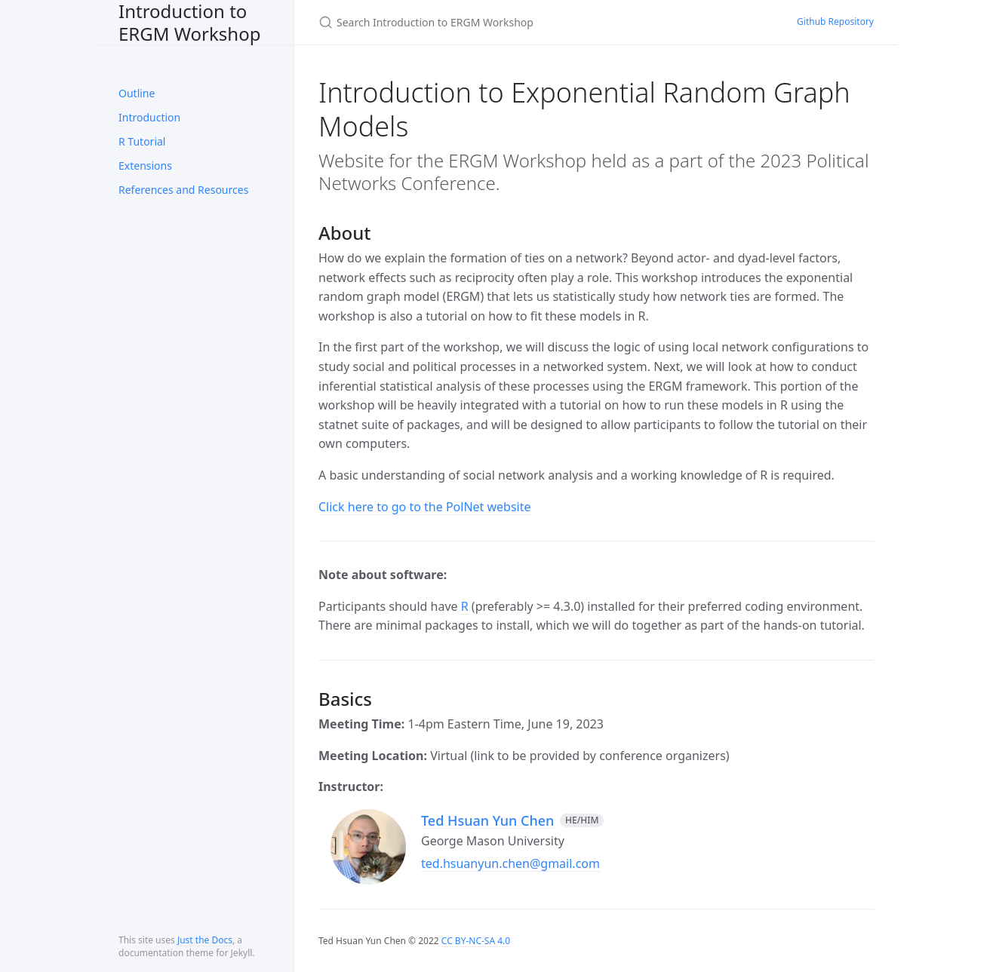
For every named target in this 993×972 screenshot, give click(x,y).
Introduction (149, 117)
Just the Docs (204, 940)
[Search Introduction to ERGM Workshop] (496, 22)
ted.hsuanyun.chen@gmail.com (510, 863)
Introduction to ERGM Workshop (189, 22)
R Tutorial (141, 141)
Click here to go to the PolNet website (424, 506)
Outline (136, 93)
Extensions (145, 165)
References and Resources (183, 189)
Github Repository (835, 21)
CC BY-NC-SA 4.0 (475, 940)
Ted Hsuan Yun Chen (487, 820)
